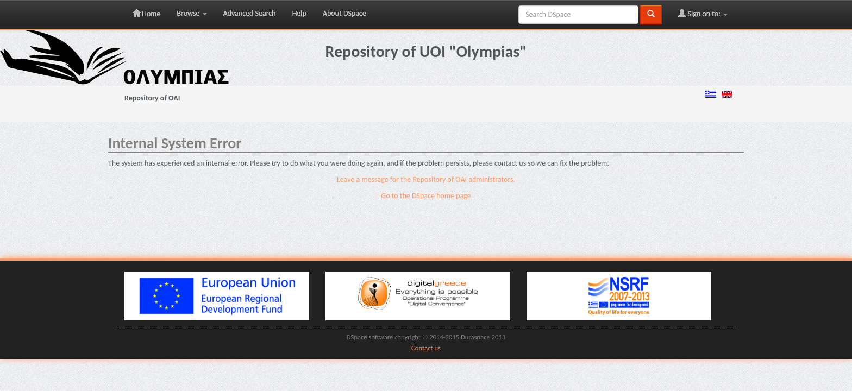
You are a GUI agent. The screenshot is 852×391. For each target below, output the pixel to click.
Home (146, 13)
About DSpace (344, 13)
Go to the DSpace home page (426, 195)
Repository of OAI (152, 98)
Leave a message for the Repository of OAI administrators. (426, 179)
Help (299, 13)
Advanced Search (249, 13)
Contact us (426, 348)
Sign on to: (703, 13)
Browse (191, 13)
